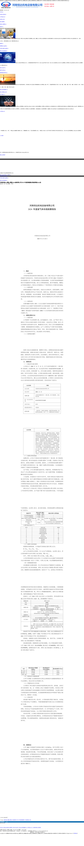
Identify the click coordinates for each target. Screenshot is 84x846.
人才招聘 (1, 135)
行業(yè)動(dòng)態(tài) (4, 48)
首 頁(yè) (1, 11)
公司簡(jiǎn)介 (2, 16)
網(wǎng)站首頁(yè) (3, 174)
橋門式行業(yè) (3, 70)
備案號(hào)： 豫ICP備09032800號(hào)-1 (37, 831)
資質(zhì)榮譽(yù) (3, 24)
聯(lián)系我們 (2, 154)
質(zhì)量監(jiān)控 (3, 91)
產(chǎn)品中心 (3, 67)
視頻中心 (1, 26)
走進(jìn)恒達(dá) (3, 14)
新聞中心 (1, 43)
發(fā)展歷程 (2, 21)
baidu (7, 821)
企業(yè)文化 (2, 19)
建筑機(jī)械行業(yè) (3, 72)
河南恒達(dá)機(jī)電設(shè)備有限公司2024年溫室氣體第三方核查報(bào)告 (17, 819)
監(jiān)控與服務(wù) (4, 89)
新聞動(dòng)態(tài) (3, 45)
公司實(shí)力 (2, 111)
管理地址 (75, 832)
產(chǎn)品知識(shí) (3, 50)
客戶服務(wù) (2, 94)
